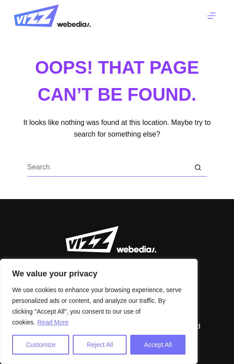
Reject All (100, 344)
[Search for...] (108, 168)
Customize (41, 344)
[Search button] (198, 168)
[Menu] (211, 15)
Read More (52, 322)
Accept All (158, 344)
